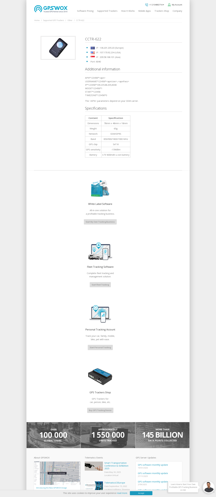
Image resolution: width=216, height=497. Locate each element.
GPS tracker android (93, 440)
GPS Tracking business (94, 435)
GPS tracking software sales (160, 382)
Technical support (155, 395)
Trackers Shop (161, 10)
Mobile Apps (144, 10)
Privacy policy (41, 485)
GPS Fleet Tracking (92, 430)
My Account (177, 4)
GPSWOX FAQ (90, 410)
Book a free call (152, 419)
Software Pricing (85, 10)
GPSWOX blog (90, 405)
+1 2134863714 (154, 4)
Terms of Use (56, 485)
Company (177, 10)
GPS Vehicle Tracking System (97, 425)
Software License (73, 485)
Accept (141, 493)
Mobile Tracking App (93, 415)
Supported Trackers (107, 10)
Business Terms (92, 485)
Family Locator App (92, 420)
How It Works (128, 10)
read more (122, 493)
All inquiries (160, 407)
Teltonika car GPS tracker (95, 450)
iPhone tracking (91, 445)
